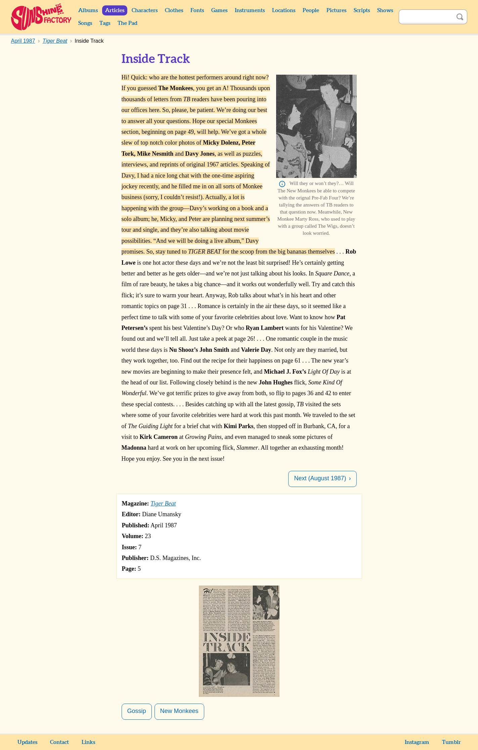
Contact (59, 742)
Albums (88, 10)
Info (282, 184)
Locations (283, 10)
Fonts (197, 10)
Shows (385, 10)
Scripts (362, 10)
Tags (104, 23)
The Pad (127, 23)
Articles (114, 10)
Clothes (174, 10)
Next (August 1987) (320, 478)
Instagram (417, 742)
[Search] (425, 16)
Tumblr (451, 742)
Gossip (136, 711)
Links (88, 742)
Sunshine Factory (41, 16)
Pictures (336, 10)
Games (219, 10)
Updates (27, 742)
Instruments (250, 10)
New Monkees (179, 711)
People (311, 10)
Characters (145, 10)
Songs (85, 23)
